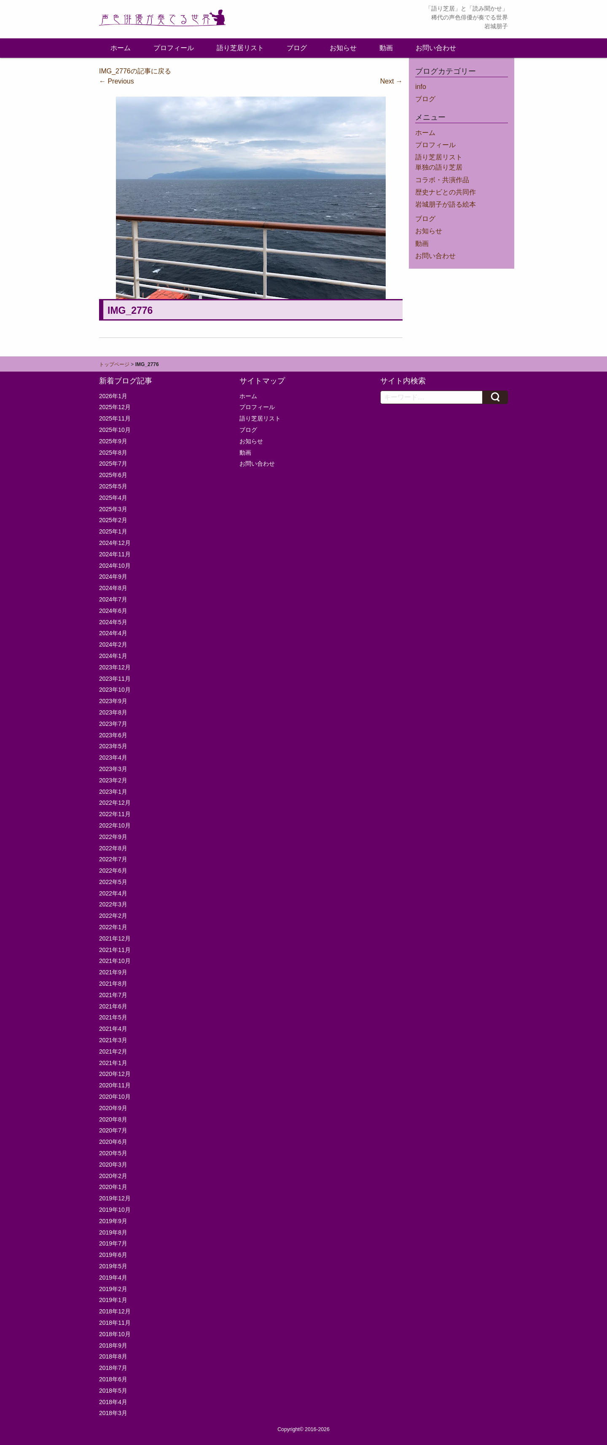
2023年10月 (115, 689)
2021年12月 (115, 938)
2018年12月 (115, 1311)
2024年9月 (113, 576)
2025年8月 (113, 452)
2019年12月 (115, 1198)
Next (391, 81)
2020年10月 (115, 1096)
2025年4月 (113, 497)
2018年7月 (113, 1367)
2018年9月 (113, 1345)
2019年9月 (113, 1221)
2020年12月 (115, 1073)
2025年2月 (113, 520)
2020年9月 (113, 1108)
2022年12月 (115, 802)
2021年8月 (113, 983)
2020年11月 (115, 1085)
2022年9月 (113, 836)
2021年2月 (113, 1051)
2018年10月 (115, 1334)
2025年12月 (115, 407)
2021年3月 (113, 1040)
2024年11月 (115, 554)
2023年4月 (113, 757)
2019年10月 (115, 1209)
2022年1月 (113, 927)
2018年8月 (113, 1356)
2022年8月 (113, 848)
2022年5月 (113, 882)
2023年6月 (113, 735)
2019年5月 (113, 1266)
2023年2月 (113, 780)
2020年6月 (113, 1141)
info (420, 86)
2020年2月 (113, 1176)
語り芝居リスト (240, 47)
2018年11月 (115, 1322)
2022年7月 (113, 859)
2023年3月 (113, 769)
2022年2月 (113, 915)
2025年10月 (115, 429)
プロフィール (173, 47)
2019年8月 (113, 1232)
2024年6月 (113, 610)
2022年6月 (113, 870)
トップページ (114, 364)
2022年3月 (113, 904)
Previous (116, 81)
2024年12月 (115, 542)
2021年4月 (113, 1028)
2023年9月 (113, 701)
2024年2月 (113, 644)
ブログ (297, 47)
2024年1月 (113, 655)
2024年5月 (113, 622)
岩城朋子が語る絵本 (445, 204)
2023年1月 (113, 791)
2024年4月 (113, 633)
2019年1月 (113, 1300)
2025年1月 (113, 531)
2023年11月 (115, 678)
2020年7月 (113, 1130)
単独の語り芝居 (438, 167)
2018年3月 (113, 1413)
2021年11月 (115, 949)
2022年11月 (115, 814)
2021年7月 (113, 995)
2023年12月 (115, 667)
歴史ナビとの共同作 (445, 192)
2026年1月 (113, 396)
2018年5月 (113, 1390)
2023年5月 (113, 746)
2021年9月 (113, 972)
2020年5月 (113, 1153)
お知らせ (343, 47)
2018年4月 (113, 1402)
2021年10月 (115, 960)
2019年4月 (113, 1277)
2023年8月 (113, 712)
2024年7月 (113, 599)
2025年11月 (115, 418)
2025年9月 (113, 441)
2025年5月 (113, 486)
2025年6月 (113, 475)
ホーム (120, 47)
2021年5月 (113, 1017)
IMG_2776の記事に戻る (135, 71)
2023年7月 (113, 723)
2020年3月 (113, 1164)
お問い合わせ (436, 47)
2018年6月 (113, 1379)
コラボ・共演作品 (442, 179)
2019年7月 (113, 1243)
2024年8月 (113, 588)
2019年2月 (113, 1289)
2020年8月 (113, 1119)
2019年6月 (113, 1254)
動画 (386, 47)
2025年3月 (113, 509)
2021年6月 (113, 1006)
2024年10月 (115, 565)
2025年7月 (113, 463)
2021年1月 (113, 1062)
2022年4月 (113, 893)
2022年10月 (115, 825)
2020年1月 (113, 1186)
